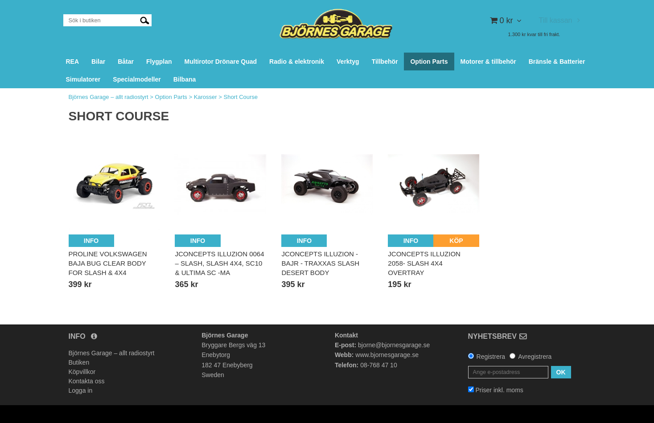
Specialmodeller (136, 79)
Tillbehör (385, 61)
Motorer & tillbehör (488, 61)
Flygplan (159, 61)
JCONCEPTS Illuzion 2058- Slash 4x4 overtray (424, 263)
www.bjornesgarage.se (387, 354)
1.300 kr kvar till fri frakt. (534, 34)
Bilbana (184, 79)
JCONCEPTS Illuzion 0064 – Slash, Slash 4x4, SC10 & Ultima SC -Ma (219, 263)
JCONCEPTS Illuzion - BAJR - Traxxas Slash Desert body (320, 263)
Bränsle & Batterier (557, 61)
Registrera (491, 356)
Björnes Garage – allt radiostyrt (108, 97)
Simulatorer (83, 79)
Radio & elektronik (296, 61)
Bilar (98, 61)
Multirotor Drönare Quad (221, 61)
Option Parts (429, 61)
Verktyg (348, 61)
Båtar (126, 61)
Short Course (240, 97)
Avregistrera (534, 356)
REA (72, 61)
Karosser (205, 97)
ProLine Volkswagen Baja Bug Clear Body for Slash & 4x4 (108, 263)
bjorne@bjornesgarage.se (394, 345)
